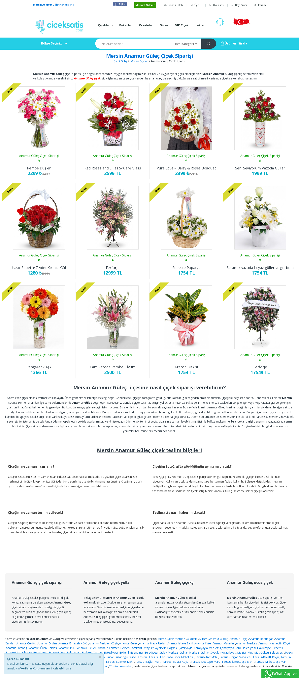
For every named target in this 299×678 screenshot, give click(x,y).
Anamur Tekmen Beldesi (114, 648)
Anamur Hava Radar (152, 643)
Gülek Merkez (169, 652)
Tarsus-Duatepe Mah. (206, 661)
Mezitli (242, 652)
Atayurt (149, 648)
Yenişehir (126, 666)
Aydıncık (160, 648)
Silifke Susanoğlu (118, 657)
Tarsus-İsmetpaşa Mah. (237, 661)
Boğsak (172, 648)
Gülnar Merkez (190, 652)
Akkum (203, 639)
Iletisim (259, 5)
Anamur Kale (203, 643)
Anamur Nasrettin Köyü (274, 643)
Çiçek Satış (120, 61)
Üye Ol (196, 5)
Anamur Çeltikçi (26, 643)
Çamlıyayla (186, 648)
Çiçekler (104, 25)
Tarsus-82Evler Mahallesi (176, 657)
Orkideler (146, 25)
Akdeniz (192, 639)
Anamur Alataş (219, 639)
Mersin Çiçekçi (139, 61)
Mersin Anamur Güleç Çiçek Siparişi (149, 55)
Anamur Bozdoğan (261, 639)
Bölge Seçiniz (51, 43)
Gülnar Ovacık (210, 652)
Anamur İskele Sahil (180, 643)
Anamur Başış (239, 639)
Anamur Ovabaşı (17, 648)
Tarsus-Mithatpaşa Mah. (271, 661)
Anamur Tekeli (87, 648)
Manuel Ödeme (145, 5)
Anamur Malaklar (224, 643)
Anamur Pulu (67, 648)
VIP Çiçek (181, 25)
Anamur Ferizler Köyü (103, 643)
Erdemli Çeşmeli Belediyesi (100, 652)
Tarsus (154, 657)
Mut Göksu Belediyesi (269, 652)
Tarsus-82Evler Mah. (119, 661)
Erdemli (278, 648)
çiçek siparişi (53, 4)
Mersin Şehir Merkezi (171, 639)
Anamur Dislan (47, 643)
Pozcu (289, 652)
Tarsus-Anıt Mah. (206, 657)
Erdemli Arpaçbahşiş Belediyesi (27, 652)
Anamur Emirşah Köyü (73, 643)
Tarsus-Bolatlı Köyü (266, 657)
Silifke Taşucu (138, 657)
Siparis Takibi (173, 5)
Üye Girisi (216, 5)
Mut (250, 652)
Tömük (114, 666)
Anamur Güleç (128, 643)
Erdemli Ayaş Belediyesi (65, 652)
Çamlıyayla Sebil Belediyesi (238, 648)
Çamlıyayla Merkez (206, 648)
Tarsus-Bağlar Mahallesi (235, 657)
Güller (164, 25)
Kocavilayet (228, 652)
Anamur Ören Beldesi (43, 648)
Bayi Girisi (239, 5)
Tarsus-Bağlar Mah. (148, 661)
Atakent (137, 648)
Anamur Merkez (247, 643)
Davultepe (264, 648)
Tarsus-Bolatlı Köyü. (176, 661)
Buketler (125, 25)
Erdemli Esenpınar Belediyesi (139, 652)
